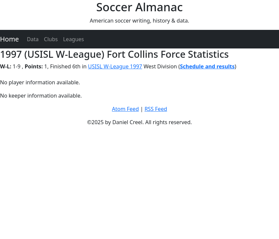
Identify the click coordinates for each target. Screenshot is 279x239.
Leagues (73, 39)
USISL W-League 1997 (115, 66)
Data (33, 39)
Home (9, 39)
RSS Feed (155, 109)
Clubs (51, 39)
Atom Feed (125, 109)
